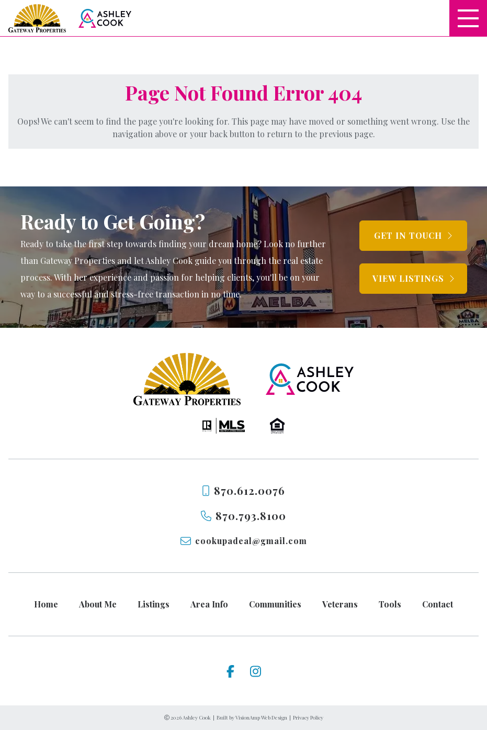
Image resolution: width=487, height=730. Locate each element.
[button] (413, 235)
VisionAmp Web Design (261, 717)
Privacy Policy (308, 717)
